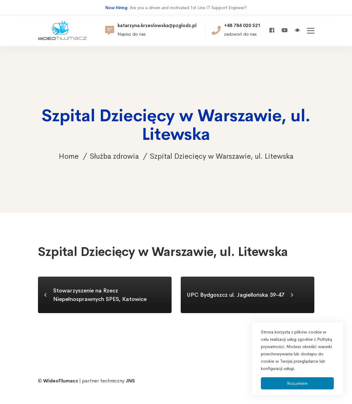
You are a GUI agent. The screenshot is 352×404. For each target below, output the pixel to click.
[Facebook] (271, 30)
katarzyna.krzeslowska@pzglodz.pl (157, 25)
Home (69, 156)
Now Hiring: (116, 7)
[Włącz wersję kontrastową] (297, 31)
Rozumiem (297, 383)
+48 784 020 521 (242, 25)
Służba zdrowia (114, 156)
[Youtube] (285, 30)
